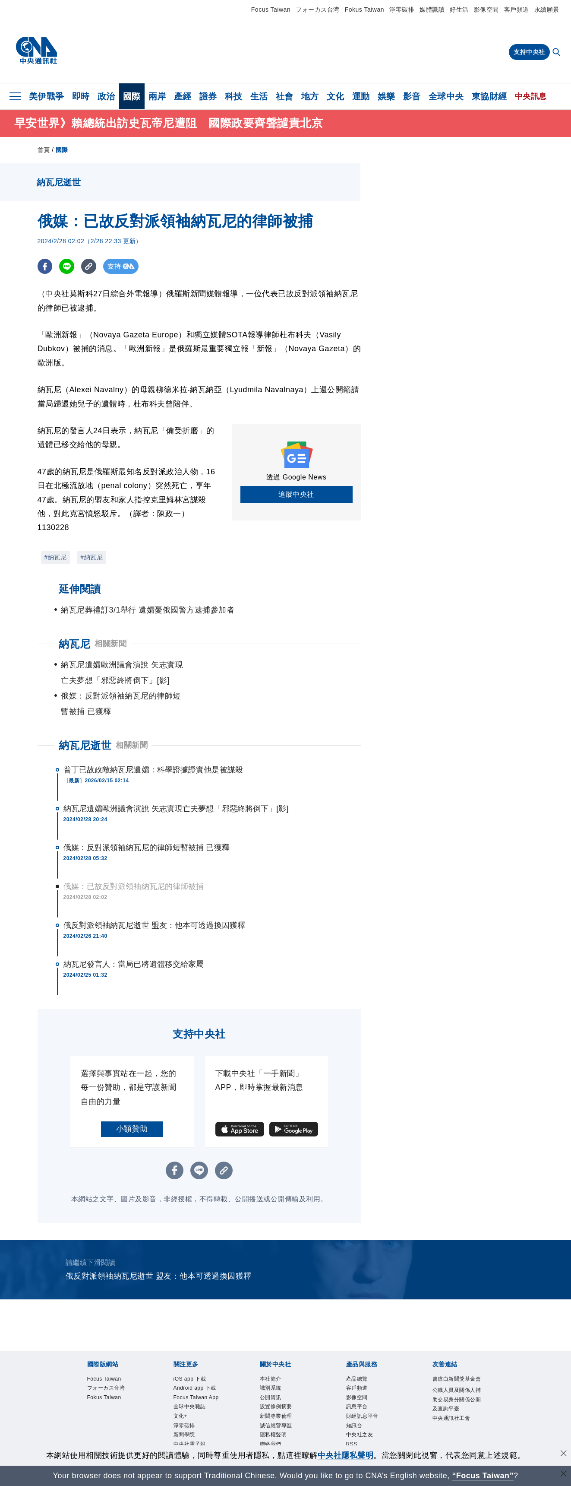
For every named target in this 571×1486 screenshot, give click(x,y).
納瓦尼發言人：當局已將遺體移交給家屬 (133, 933)
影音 (412, 96)
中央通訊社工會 (456, 1425)
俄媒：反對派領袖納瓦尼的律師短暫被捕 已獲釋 (146, 816)
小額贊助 (132, 1097)
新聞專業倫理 (284, 1395)
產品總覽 (362, 1349)
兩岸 (157, 96)
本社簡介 (276, 1349)
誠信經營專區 (284, 1407)
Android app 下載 (196, 1366)
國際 (132, 96)
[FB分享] (45, 266)
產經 (183, 96)
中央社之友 (366, 1419)
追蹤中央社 (296, 494)
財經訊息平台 (370, 1395)
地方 (310, 96)
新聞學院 (189, 1442)
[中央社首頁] (36, 50)
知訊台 (358, 1407)
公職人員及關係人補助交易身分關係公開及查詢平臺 (456, 1390)
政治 (106, 96)
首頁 (44, 149)
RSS (354, 1430)
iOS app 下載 (197, 1349)
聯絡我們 (276, 1430)
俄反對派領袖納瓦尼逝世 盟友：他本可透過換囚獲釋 (154, 894)
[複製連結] (89, 266)
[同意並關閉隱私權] (564, 1454)
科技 (234, 96)
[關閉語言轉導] (564, 1474)
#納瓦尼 (55, 557)
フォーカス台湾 (318, 9)
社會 (284, 96)
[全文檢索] (557, 52)
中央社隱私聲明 (346, 1455)
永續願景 (546, 9)
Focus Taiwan (270, 9)
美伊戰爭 (46, 96)
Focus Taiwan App (199, 1390)
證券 (208, 96)
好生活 (459, 9)
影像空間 (486, 9)
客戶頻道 (516, 9)
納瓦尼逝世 (85, 714)
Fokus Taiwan (364, 9)
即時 (81, 96)
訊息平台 (362, 1384)
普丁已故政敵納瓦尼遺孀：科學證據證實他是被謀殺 (153, 738)
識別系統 (276, 1360)
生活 (259, 96)
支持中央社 (529, 51)
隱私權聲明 (280, 1419)
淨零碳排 (401, 9)
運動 (361, 96)
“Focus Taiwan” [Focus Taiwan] (483, 1475)
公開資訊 (276, 1372)
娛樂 (386, 96)
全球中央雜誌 (197, 1407)
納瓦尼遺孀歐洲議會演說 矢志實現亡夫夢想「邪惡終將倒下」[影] (176, 777)
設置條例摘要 (284, 1384)
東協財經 (489, 96)
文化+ (184, 1419)
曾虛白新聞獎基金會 (456, 1355)
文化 (335, 96)
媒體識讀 (432, 9)
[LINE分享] (67, 266)
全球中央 (446, 96)
